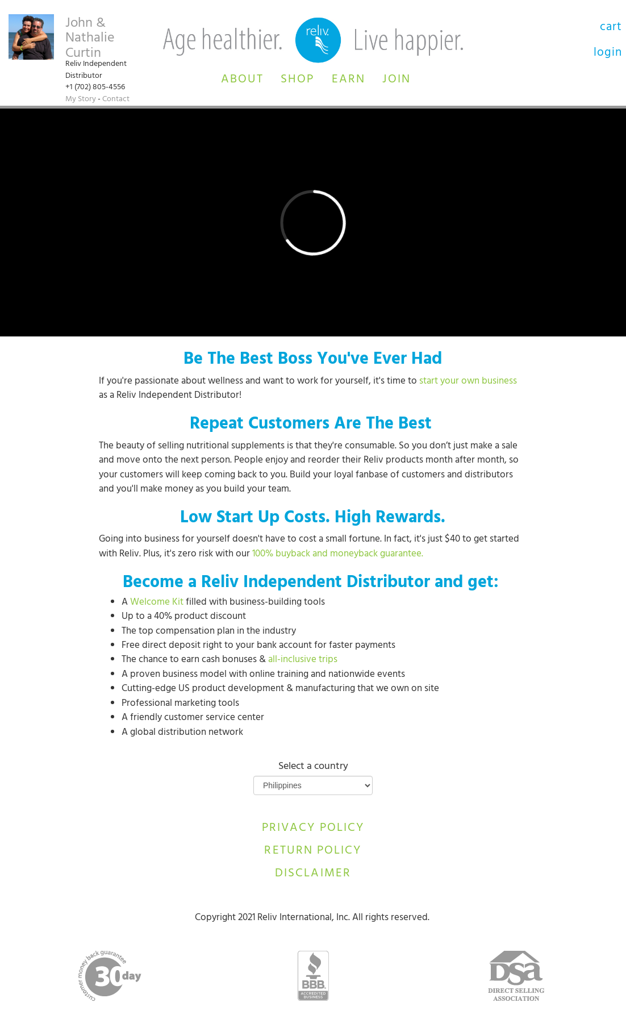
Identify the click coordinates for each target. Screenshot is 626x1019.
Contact (116, 99)
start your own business (468, 382)
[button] (242, 77)
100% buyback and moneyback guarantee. (338, 555)
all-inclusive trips (302, 660)
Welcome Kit (156, 603)
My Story (80, 99)
